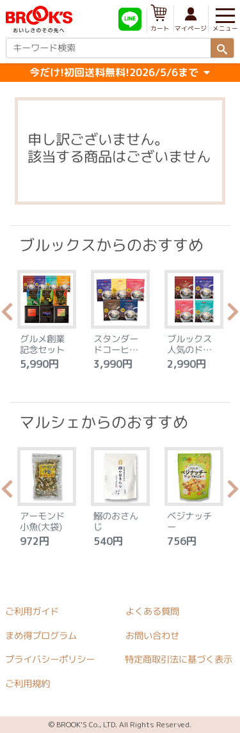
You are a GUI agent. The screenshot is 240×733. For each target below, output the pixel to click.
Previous (7, 315)
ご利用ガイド (32, 611)
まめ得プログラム (41, 635)
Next (233, 315)
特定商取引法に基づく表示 (178, 659)
